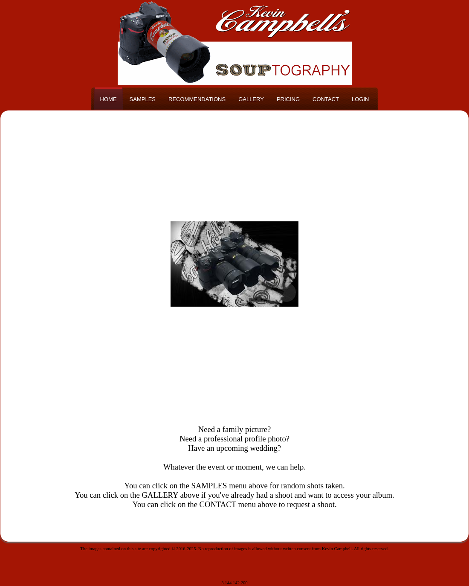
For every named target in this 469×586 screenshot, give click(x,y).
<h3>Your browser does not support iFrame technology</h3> (234, 264)
